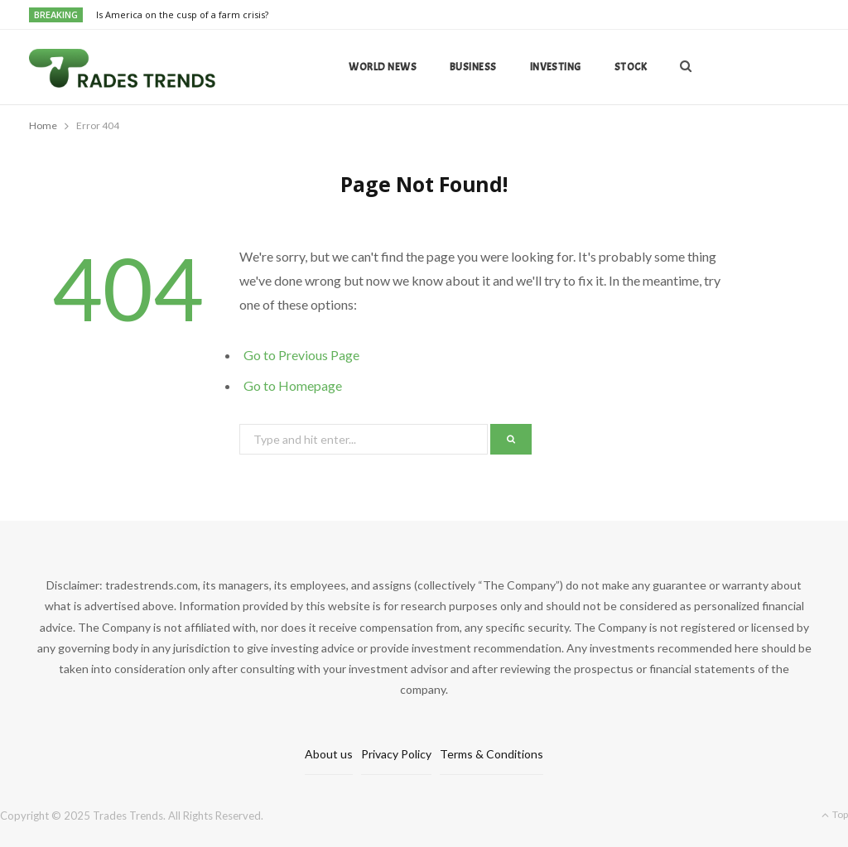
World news (383, 67)
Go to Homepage (292, 385)
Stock (630, 67)
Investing (555, 67)
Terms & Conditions (491, 754)
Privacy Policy (396, 754)
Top (835, 814)
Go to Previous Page (301, 355)
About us (329, 754)
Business (473, 67)
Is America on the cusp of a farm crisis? (182, 15)
